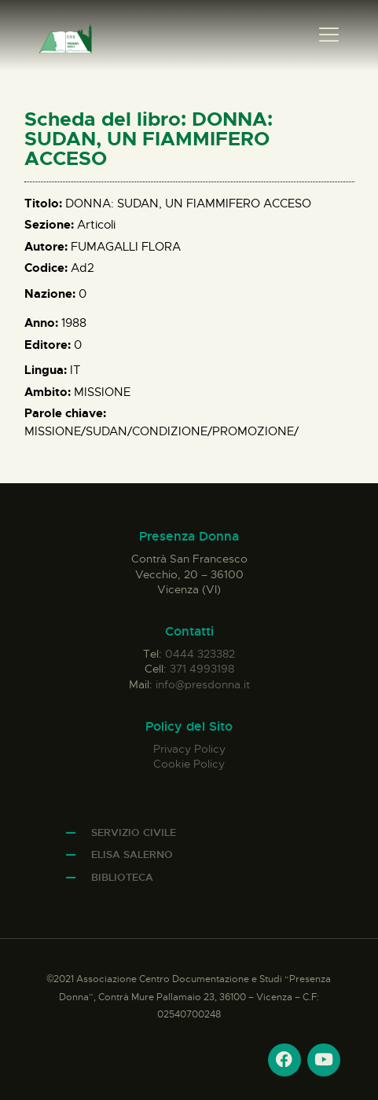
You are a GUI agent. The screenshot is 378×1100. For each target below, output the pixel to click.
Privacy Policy (189, 749)
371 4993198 (202, 669)
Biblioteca (122, 877)
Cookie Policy (189, 764)
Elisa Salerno (132, 854)
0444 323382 (200, 654)
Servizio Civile (133, 832)
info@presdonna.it (203, 684)
